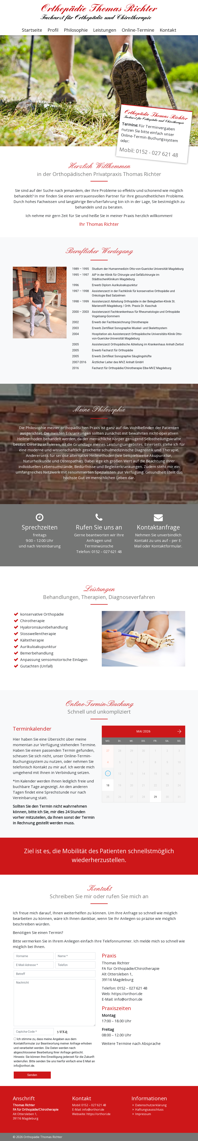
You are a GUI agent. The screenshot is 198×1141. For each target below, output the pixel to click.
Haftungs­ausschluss (149, 1109)
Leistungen (104, 30)
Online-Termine (138, 30)
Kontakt (168, 30)
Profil (53, 30)
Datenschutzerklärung (151, 1105)
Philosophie (76, 30)
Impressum (143, 1114)
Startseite (32, 30)
